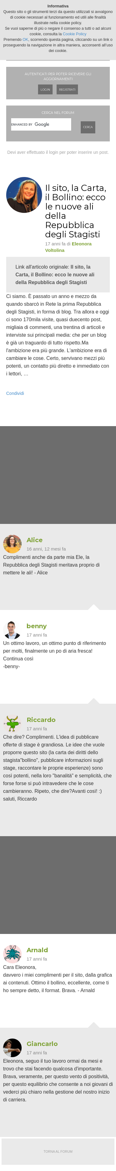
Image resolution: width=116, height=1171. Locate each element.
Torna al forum (58, 1151)
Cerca (88, 127)
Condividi (15, 393)
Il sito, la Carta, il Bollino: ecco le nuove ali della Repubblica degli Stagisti (54, 274)
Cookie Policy (74, 34)
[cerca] (41, 124)
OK (25, 39)
